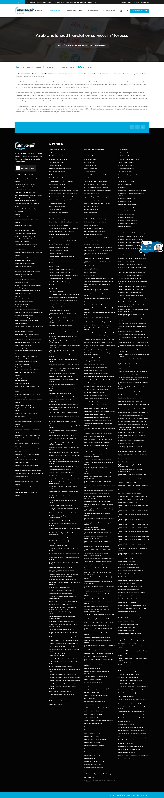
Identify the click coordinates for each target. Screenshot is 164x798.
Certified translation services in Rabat (60, 272)
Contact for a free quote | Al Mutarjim (60, 278)
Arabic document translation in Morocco (61, 181)
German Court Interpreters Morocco (94, 401)
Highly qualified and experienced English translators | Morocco (99, 645)
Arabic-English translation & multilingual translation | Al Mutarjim (99, 294)
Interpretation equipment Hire (23, 418)
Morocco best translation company (94, 745)
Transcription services (90, 165)
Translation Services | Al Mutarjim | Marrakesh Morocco (62, 496)
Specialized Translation (124, 759)
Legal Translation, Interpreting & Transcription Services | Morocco (62, 439)
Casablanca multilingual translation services (62, 256)
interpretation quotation (125, 201)
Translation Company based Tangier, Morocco (62, 476)
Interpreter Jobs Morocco (22, 478)
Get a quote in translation (125, 171)
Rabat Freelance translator (126, 696)
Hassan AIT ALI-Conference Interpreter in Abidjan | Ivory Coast (133, 659)
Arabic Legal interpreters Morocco (94, 357)
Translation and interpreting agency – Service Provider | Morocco (62, 516)
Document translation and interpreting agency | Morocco (98, 532)
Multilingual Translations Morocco (59, 303)
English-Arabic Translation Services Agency (61, 621)
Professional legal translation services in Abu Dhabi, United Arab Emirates (133, 428)
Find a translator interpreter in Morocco (95, 215)
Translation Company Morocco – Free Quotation (98, 619)
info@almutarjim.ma (141, 2)
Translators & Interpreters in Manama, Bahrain (131, 592)
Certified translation (55, 266)
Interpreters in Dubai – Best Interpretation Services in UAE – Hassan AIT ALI (133, 310)
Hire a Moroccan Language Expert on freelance (28, 342)
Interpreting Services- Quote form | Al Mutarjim (132, 255)
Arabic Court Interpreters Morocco (94, 364)
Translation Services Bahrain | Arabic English (131, 580)
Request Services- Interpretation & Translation (131, 714)
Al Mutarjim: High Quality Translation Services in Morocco (63, 524)
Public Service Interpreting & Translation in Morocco (99, 558)
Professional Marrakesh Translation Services (97, 625)
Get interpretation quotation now (128, 677)
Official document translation (92, 764)
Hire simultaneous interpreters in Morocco (27, 386)
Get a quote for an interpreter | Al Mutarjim (96, 258)
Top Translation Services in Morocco (25, 184)
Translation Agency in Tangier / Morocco (95, 676)
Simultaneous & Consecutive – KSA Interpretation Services (132, 549)
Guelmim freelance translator (127, 178)
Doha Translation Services (125, 459)
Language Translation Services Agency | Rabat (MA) (64, 479)
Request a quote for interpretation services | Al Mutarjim (132, 699)
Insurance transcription (90, 171)
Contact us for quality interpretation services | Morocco (62, 687)
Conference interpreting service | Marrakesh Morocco (97, 514)
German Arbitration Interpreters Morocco (96, 389)
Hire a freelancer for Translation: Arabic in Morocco (64, 294)
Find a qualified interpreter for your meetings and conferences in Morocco (98, 353)
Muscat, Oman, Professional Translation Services (132, 608)
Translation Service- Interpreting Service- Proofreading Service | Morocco (96, 537)
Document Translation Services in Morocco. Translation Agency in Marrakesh (61, 570)
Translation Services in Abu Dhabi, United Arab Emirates (131, 436)
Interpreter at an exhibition (126, 214)
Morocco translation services (92, 755)
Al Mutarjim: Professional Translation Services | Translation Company (62, 597)
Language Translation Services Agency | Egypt (131, 640)
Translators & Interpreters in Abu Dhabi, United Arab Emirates (133, 404)
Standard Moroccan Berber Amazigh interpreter (132, 733)
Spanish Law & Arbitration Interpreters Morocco (97, 420)
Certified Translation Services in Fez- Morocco (97, 298)
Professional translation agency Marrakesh (61, 697)
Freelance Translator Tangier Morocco (26, 318)
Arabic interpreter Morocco (57, 184)
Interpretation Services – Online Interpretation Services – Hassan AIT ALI (131, 305)
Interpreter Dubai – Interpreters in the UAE (130, 292)
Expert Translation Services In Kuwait (129, 567)
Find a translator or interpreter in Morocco (27, 258)
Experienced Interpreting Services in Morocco (97, 493)
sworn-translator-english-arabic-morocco (130, 746)
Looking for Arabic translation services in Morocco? (99, 720)
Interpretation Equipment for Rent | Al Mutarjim (132, 190)
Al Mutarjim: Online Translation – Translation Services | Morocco (99, 568)
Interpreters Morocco (124, 226)
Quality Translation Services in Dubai (129, 395)
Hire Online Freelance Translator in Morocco (27, 435)
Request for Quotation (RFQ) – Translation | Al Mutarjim (131, 707)
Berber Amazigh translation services (59, 215)
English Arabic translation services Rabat (96, 187)
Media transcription (89, 726)
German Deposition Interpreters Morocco (96, 392)
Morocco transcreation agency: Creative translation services (64, 448)
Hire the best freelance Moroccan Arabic (26, 320)
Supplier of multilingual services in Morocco (96, 546)
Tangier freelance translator (126, 752)
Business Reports (54, 288)
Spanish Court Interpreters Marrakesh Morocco (97, 417)
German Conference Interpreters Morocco (96, 395)
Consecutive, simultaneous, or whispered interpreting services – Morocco (96, 554)
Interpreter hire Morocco (22, 383)
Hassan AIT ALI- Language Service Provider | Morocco (99, 650)
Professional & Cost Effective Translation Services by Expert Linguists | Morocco (64, 369)
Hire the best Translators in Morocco (25, 427)
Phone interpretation (90, 162)
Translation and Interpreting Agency (25, 233)
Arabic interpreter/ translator (57, 187)
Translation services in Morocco (58, 156)
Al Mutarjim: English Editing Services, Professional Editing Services (63, 563)
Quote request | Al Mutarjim (126, 683)
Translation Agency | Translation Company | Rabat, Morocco (64, 380)
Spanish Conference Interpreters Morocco (96, 408)
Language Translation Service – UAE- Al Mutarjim (132, 371)
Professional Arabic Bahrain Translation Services (132, 596)
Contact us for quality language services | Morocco (64, 674)
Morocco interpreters (72, 11)
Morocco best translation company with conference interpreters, (50, 2)
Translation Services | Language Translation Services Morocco (64, 529)
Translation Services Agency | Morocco (60, 393)
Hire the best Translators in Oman (128, 624)
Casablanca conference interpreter (59, 247)
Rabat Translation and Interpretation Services (131, 272)
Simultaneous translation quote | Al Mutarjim (131, 730)
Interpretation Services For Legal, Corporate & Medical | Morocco (97, 573)
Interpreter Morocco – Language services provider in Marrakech (99, 664)
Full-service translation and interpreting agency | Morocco (63, 431)
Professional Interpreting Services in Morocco (97, 325)
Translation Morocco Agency (23, 189)
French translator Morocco (91, 244)
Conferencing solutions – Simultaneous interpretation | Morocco (95, 468)
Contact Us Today (20, 277)
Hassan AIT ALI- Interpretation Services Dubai (131, 289)
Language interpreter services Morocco (95, 686)
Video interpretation (90, 159)
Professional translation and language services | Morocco (63, 360)
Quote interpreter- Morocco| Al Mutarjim (130, 680)
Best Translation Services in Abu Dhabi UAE (130, 415)
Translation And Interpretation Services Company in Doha (133, 485)
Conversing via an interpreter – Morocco (95, 656)
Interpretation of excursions (126, 198)
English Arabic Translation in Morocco (60, 152)
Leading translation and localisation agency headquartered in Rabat (62, 385)
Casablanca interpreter (56, 253)
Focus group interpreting (56, 162)
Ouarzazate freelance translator (93, 767)
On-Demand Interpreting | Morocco (94, 452)
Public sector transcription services (128, 159)
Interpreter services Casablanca (127, 223)
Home (60, 45)
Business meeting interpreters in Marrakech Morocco (64, 241)
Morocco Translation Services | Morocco (60, 505)
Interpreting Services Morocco (23, 345)
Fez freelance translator (91, 209)
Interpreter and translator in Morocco (26, 187)
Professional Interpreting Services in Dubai (130, 295)
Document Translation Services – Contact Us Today (64, 328)
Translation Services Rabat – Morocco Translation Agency (63, 313)
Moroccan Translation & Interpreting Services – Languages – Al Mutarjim (63, 654)
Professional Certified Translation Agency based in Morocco (64, 612)
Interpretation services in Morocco (128, 207)
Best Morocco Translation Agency (24, 230)
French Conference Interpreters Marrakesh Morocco (99, 379)
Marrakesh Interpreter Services (24, 298)
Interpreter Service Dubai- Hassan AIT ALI (130, 391)
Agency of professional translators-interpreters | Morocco (98, 424)
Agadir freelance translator (57, 171)
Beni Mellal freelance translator (58, 212)
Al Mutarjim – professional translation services (97, 301)
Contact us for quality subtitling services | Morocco (64, 683)
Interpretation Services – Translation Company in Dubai (132, 359)
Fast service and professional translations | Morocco (64, 513)
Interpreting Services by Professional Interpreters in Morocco (99, 523)
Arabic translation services (57, 206)
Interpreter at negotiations (126, 217)
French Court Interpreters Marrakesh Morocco (97, 386)
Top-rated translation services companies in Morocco (64, 466)
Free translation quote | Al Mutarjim (94, 231)
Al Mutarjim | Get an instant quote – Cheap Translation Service (96, 317)
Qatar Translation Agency (125, 462)
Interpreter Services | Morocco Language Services (63, 396)
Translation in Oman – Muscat (127, 611)
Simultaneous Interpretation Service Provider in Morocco (97, 594)
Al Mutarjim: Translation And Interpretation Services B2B (64, 417)
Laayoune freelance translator (92, 679)
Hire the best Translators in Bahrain (128, 589)
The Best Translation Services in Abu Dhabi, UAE (132, 421)
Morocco (17, 214)
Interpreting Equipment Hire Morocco (26, 413)
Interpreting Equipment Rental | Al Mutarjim (131, 239)
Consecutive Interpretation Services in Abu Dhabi (132, 409)
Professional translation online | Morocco (61, 537)
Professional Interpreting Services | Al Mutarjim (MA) (99, 332)
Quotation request (139, 11)
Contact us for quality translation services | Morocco (64, 677)
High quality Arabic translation (127, 181)
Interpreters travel (123, 229)
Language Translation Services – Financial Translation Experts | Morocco (96, 289)
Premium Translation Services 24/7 (25, 263)
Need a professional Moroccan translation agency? (64, 643)
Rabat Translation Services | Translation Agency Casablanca (63, 412)
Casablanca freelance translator (58, 250)
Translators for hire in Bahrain (127, 602)
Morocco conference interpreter (93, 748)
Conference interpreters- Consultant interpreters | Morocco (99, 587)
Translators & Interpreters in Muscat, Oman (131, 618)
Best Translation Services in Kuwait (128, 573)
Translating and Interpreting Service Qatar (130, 499)
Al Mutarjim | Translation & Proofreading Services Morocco (98, 628)
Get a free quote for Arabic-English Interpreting (98, 247)
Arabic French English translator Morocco (27, 334)
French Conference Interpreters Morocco (96, 373)
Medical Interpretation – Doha (127, 482)
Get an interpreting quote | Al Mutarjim (129, 174)
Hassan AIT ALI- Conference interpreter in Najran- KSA (133, 544)
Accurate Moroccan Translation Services (130, 278)
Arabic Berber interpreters (57, 178)
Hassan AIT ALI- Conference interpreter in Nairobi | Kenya (133, 663)
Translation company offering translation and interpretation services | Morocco (62, 608)
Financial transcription (90, 168)
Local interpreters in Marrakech (93, 714)
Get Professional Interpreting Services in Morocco (98, 490)
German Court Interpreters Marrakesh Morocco (97, 405)
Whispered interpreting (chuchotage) (60, 168)
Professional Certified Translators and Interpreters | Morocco (99, 481)
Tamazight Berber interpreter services (129, 749)
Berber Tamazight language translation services (63, 219)
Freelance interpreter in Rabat (93, 234)
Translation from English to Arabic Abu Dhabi (131, 432)
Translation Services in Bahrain (127, 577)
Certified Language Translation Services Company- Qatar (133, 454)
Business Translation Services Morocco (60, 666)
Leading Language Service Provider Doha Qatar (132, 451)
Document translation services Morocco (95, 181)
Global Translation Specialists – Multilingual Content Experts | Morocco (64, 364)
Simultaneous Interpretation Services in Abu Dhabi (133, 412)
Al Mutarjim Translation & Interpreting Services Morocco (63, 501)
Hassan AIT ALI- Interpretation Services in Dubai (132, 286)
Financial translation (90, 272)
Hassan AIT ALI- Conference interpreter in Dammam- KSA (130, 520)
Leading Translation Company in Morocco (96, 695)
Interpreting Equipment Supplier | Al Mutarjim (131, 242)
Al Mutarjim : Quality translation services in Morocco (99, 622)
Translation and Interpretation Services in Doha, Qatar (132, 475)
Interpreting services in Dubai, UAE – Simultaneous (133, 418)
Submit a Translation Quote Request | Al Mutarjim (132, 736)
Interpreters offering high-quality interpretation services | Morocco (98, 582)
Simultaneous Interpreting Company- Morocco (97, 459)
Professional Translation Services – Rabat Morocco (64, 452)
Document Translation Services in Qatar (130, 493)
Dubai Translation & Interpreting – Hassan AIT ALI (132, 323)
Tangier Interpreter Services (23, 307)
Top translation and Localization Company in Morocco (133, 755)
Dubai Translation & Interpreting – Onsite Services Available (133, 319)
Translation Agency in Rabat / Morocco (60, 567)
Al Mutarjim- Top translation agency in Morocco (97, 350)
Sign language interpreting (126, 165)
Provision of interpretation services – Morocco (97, 448)
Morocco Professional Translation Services (27, 309)
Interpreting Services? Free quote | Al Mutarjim (132, 258)
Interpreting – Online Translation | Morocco (130, 264)
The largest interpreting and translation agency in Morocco (98, 660)
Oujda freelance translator (91, 770)
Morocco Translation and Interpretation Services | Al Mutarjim (99, 328)
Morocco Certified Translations (24, 293)
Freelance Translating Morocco (24, 331)
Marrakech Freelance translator (93, 723)
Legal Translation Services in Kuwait (128, 564)
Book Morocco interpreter (56, 237)
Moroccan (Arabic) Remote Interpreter (26, 356)
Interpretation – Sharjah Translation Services (131, 440)
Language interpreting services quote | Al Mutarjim (99, 689)
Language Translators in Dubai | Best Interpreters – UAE (133, 327)
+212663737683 (124, 2)
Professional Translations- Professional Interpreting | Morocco (64, 332)
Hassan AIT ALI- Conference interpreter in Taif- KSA (133, 524)
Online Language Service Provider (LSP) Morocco (63, 300)
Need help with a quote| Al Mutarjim (94, 761)
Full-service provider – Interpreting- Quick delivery (98, 653)
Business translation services (23, 225)
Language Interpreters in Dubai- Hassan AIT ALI (132, 298)
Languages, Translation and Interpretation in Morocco (97, 633)
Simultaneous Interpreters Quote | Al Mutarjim (131, 727)
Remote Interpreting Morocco (23, 348)
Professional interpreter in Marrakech (129, 667)
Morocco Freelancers (21, 323)
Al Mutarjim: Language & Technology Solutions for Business (63, 549)
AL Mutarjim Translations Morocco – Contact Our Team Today (63, 337)
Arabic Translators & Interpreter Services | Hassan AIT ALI (133, 345)
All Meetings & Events (21, 380)
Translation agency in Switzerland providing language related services (96, 610)
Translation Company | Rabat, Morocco (26, 244)
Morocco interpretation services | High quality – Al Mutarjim (132, 282)
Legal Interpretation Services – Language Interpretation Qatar (130, 447)
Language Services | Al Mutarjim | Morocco (96, 606)
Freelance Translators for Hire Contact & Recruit (63, 297)
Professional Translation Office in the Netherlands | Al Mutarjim (64, 670)
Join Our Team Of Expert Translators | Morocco (63, 601)
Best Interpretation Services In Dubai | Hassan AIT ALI (133, 342)
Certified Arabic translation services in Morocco (63, 259)
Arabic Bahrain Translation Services (128, 599)
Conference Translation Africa (127, 643)
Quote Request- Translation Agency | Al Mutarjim (132, 689)
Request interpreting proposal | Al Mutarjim (131, 711)
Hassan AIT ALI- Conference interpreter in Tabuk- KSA (133, 536)
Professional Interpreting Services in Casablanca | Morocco (98, 308)
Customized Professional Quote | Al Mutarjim (97, 174)
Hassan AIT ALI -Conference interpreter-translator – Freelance (133, 355)
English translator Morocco (91, 193)
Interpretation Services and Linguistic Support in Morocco (98, 602)
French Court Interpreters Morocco (94, 383)
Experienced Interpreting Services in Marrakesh (97, 501)
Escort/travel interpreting (91, 152)
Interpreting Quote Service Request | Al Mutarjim (132, 248)
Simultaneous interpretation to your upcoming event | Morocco (99, 472)
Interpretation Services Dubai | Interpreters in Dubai (133, 374)
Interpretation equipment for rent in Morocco (28, 394)
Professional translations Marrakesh (59, 701)
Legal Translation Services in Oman (128, 614)
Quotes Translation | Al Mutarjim (127, 693)
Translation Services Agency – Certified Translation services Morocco (64, 533)
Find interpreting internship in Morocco (95, 222)
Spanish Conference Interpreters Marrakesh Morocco (99, 411)
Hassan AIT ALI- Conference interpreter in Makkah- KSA (133, 510)
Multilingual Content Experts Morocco (60, 307)
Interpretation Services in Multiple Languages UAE (133, 424)
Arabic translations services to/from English (62, 646)
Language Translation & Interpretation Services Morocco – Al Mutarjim (63, 443)
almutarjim (129, 795)
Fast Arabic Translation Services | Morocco (61, 694)
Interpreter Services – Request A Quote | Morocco (98, 439)
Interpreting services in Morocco (58, 159)
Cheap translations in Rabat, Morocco (95, 305)
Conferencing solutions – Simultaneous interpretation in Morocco (95, 455)
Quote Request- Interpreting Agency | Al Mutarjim (133, 686)
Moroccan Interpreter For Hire (23, 405)
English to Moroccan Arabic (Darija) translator (97, 190)
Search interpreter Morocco (92, 668)
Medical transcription (90, 730)
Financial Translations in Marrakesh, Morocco (62, 590)
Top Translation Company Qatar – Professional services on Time (131, 465)
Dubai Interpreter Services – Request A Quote (131, 334)
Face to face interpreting (91, 156)
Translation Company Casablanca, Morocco (27, 290)
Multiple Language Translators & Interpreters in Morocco (132, 268)
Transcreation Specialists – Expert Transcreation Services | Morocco (63, 625)
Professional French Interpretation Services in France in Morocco (99, 486)
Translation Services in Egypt (126, 630)
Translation (54, 11)
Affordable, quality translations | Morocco (61, 376)
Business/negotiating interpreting (59, 244)
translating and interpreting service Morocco (28, 470)
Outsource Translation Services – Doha (129, 490)
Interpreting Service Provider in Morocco (95, 564)
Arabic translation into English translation (61, 200)
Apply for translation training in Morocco (61, 174)
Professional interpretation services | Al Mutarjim (98, 342)
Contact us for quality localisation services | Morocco (64, 680)
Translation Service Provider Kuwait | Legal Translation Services (130, 554)
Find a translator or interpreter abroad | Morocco (63, 404)
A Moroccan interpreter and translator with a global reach (99, 614)
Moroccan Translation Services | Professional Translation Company (62, 617)
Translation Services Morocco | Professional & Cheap (99, 339)
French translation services (92, 241)
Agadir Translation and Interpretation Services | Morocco (97, 641)
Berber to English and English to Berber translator (63, 222)
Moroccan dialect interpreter (92, 742)
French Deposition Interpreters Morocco (95, 370)
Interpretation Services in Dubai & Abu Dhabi (131, 331)
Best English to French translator (59, 225)
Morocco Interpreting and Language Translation (29, 312)
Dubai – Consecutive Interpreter (127, 302)
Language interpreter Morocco (93, 682)
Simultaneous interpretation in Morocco (26, 192)
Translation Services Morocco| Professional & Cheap (99, 278)
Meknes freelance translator (92, 733)
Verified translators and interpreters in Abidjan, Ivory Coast (133, 646)
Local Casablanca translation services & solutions (98, 708)
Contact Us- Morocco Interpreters (59, 285)
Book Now (17, 296)
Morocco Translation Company (23, 274)
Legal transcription (89, 698)
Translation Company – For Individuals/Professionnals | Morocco (94, 528)
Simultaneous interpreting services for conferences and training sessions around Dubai (133, 378)
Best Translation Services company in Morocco (28, 195)
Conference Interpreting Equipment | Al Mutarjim (63, 275)
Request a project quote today (23, 228)
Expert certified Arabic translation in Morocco (97, 203)
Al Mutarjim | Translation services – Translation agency (62, 389)
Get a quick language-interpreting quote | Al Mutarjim (97, 254)
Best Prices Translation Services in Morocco (27, 271)
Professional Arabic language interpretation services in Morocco (99, 780)
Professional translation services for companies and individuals (64, 583)
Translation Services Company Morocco (60, 325)
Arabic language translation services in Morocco (63, 193)
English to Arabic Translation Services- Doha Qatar (133, 496)
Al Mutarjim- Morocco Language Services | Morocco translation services (64, 508)
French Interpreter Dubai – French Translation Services (131, 387)
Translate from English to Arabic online (129, 398)
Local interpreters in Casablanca (93, 711)
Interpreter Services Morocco (23, 266)
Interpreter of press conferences (127, 220)
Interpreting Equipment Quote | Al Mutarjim (131, 236)
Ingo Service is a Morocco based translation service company (64, 321)
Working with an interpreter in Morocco (60, 604)
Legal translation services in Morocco (94, 701)
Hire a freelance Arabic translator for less (27, 358)
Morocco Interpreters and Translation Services (62, 579)
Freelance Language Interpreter (24, 315)
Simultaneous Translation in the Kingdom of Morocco (99, 322)
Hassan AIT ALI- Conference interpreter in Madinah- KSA (133, 515)
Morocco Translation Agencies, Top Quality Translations (61, 400)
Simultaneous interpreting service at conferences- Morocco (98, 463)
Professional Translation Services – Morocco (62, 435)
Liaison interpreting (55, 165)
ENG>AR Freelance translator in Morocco (27, 369)
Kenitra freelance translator (126, 261)
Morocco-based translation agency (59, 587)
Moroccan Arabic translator (92, 736)
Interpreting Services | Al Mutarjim (94, 436)
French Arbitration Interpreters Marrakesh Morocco (99, 376)
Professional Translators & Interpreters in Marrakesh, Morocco (99, 519)
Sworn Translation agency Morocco (128, 740)
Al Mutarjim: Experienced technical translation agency (62, 422)
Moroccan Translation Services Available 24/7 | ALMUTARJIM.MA (97, 672)
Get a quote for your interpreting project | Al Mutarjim (97, 261)
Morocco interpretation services (93, 752)
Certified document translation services (60, 263)
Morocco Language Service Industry (59, 310)
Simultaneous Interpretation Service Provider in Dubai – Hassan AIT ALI (132, 314)
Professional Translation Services (24, 279)
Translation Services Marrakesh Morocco (26, 217)
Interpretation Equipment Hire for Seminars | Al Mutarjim (132, 194)
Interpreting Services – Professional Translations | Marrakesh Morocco (98, 509)
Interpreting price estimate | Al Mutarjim (130, 245)
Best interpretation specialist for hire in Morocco (63, 228)
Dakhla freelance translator (92, 178)
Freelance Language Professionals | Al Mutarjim (98, 237)
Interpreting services (21, 378)
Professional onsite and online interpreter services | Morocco (99, 505)
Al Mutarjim (18, 206)
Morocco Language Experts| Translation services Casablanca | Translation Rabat (63, 544)
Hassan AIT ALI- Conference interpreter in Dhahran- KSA (133, 540)
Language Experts (20, 416)
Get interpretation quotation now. (85, 2)
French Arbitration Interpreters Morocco (95, 367)
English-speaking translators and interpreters (97, 197)
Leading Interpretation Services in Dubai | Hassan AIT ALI (133, 338)
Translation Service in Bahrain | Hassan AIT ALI (131, 586)
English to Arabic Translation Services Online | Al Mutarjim (63, 662)
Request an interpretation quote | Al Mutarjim (131, 704)
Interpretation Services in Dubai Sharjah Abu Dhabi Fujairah (133, 383)
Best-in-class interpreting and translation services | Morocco (64, 553)
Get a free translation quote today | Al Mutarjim (98, 250)
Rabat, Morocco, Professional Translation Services (98, 281)
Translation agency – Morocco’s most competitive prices (63, 492)
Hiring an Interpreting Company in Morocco (27, 367)
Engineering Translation (91, 269)
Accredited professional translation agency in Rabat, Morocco (64, 426)
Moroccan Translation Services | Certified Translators (64, 658)
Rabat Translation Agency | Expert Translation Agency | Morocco (62, 351)
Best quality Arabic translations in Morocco (61, 231)
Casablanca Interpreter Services (24, 301)
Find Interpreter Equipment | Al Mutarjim (95, 219)
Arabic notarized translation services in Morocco (54, 67)
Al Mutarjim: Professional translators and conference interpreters (99, 345)
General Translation (89, 275)
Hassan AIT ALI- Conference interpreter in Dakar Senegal (132, 654)
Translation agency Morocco (23, 260)
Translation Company (21, 268)
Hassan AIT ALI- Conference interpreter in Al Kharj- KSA (133, 532)
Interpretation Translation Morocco (128, 211)
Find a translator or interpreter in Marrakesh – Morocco (97, 542)
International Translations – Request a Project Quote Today (99, 313)
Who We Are (39, 11)
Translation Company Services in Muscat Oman (132, 605)
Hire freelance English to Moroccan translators (28, 339)
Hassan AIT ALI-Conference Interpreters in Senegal (133, 650)
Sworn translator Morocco (125, 743)
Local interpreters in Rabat (91, 717)
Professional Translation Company (128, 671)
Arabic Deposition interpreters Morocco (95, 361)
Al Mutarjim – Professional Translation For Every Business (63, 487)
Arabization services (55, 209)
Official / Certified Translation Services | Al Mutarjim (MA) (64, 632)
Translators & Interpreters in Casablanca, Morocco (98, 336)
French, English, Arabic (21, 282)
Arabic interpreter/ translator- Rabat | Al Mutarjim (64, 190)
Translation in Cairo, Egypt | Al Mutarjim (129, 633)
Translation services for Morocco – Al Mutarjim (97, 591)
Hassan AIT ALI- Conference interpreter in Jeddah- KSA (133, 506)
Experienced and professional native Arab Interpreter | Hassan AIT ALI (133, 350)
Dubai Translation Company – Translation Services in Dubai (133, 367)
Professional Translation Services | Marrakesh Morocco (62, 355)
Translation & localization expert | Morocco (61, 541)
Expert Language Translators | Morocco (60, 691)
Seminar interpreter (124, 721)
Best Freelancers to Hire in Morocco (25, 337)
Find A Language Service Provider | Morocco (62, 373)
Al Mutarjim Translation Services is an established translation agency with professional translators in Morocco (64, 461)
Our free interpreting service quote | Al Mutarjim (98, 774)
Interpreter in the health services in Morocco (97, 637)
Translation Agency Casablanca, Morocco (27, 203)
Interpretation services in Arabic (127, 204)
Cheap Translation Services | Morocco (60, 469)
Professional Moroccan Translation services (61, 629)
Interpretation (108, 11)
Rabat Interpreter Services (22, 304)
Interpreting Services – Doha (126, 443)
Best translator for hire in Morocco (59, 234)
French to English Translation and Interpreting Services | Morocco (97, 477)
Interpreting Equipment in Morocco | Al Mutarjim (132, 233)
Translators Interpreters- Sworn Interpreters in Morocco (97, 549)
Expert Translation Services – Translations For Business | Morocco (62, 341)
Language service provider (57, 149)
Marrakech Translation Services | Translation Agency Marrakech (64, 456)
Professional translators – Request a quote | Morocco (64, 637)
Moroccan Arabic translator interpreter (95, 739)
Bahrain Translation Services (126, 583)
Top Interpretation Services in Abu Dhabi (130, 363)
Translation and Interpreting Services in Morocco (98, 433)
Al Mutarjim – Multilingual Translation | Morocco (97, 598)
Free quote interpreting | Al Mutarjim (94, 228)
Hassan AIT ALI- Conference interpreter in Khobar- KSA (133, 527)
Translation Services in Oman (126, 627)
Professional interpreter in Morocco (25, 236)
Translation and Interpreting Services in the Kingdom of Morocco (99, 429)
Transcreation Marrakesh (56, 704)
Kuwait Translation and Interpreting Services (131, 570)
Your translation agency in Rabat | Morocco (61, 472)
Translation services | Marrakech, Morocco (61, 520)
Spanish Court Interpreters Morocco (94, 414)
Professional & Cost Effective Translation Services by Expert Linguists (64, 346)
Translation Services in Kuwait (126, 561)
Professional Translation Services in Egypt (130, 636)
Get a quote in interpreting (91, 266)
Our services (91, 11)
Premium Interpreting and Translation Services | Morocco (98, 577)
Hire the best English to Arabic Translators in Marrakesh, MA (97, 285)
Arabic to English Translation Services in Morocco (63, 640)
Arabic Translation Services (57, 203)
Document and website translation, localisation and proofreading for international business (64, 575)
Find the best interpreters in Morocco (26, 397)
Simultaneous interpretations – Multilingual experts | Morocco (64, 650)
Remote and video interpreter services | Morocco (98, 561)
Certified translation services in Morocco (61, 269)
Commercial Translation (56, 291)
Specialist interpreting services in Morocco (130, 275)
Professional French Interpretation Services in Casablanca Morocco (97, 497)
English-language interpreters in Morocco (96, 445)
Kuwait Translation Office (125, 558)
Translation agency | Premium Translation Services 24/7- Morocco (64, 408)
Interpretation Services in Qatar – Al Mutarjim (131, 479)
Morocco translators (89, 758)
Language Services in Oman (126, 621)
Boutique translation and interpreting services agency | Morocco (62, 482)
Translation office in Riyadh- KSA (127, 502)
